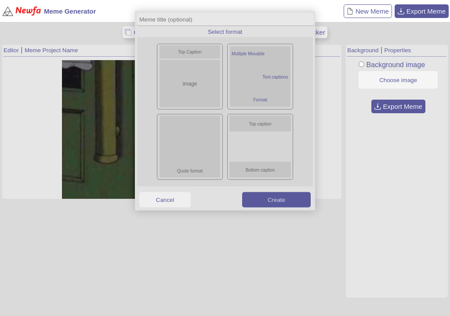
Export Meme (422, 11)
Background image (396, 64)
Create (276, 199)
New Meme (368, 11)
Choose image (398, 80)
